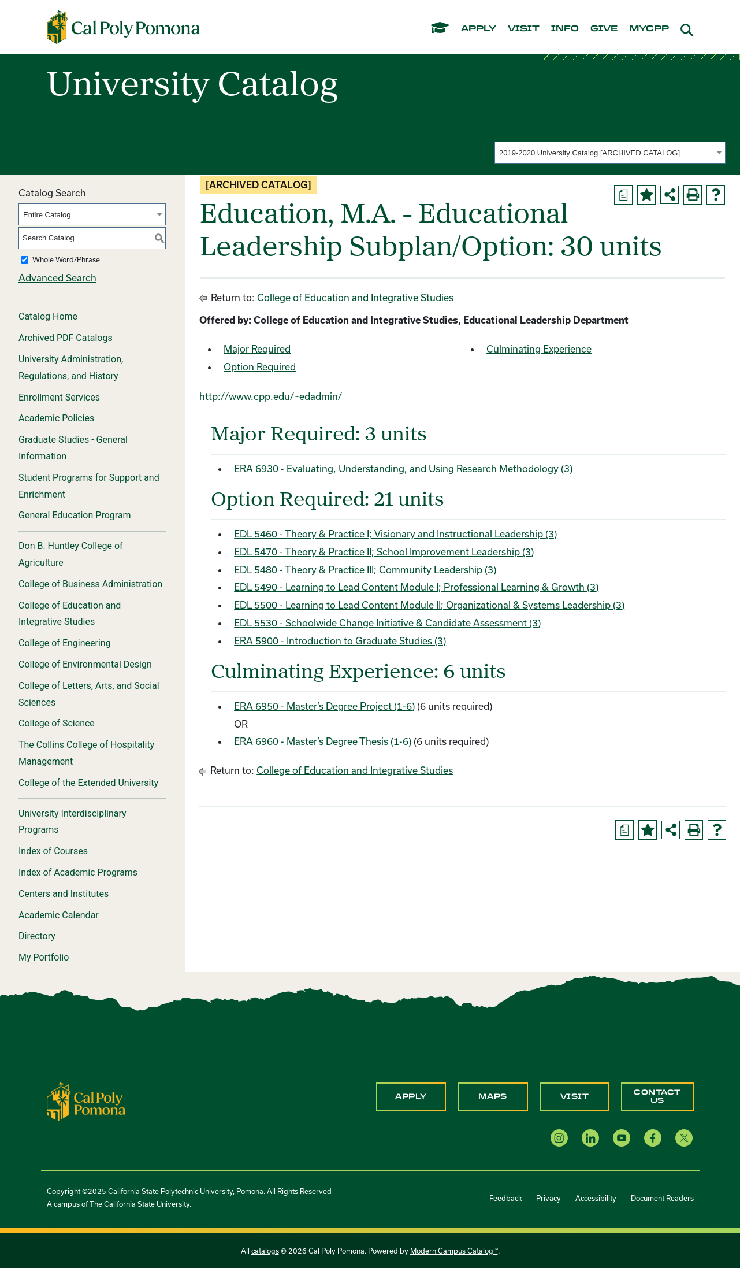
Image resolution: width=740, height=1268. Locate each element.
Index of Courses (53, 851)
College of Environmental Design (85, 664)
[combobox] (610, 153)
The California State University (139, 1204)
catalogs (265, 1251)
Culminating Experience (539, 348)
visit (524, 29)
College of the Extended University (88, 782)
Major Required (257, 348)
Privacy (548, 1198)
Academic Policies (56, 418)
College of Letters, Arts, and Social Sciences (88, 694)
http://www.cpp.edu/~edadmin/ (270, 396)
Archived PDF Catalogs (65, 337)
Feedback (505, 1198)
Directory (36, 935)
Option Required (260, 366)
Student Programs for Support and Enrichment (88, 486)
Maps (492, 1096)
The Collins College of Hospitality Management (86, 753)
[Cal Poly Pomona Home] (123, 27)
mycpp (649, 29)
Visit (574, 1096)
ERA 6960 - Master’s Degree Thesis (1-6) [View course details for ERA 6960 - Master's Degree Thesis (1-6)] (322, 741)
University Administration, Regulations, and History (70, 367)
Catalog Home (47, 316)
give (604, 29)
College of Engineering (64, 642)
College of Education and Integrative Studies (69, 614)
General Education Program (74, 515)
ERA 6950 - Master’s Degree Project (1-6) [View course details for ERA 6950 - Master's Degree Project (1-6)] (324, 705)
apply (478, 29)
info (565, 29)
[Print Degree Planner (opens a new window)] (623, 195)
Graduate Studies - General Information (73, 448)
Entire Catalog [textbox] (46, 214)
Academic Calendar (58, 915)
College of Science (56, 723)
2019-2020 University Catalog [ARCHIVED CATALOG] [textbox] (589, 153)
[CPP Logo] (86, 1100)
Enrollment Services (59, 397)
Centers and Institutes (63, 893)
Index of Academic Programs (77, 872)
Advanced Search (57, 277)
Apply (411, 1096)
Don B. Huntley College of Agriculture (70, 554)
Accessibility (595, 1198)
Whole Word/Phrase (66, 259)
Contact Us (657, 1096)
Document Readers (662, 1198)
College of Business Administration (90, 584)
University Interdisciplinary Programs (72, 822)
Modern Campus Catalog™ (454, 1251)
